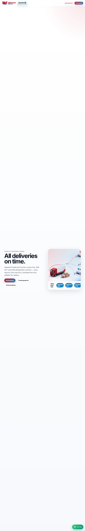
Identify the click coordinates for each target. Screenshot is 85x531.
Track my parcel (23, 280)
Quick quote (79, 3)
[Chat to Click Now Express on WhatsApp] (77, 527)
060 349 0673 (69, 3)
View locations (11, 285)
